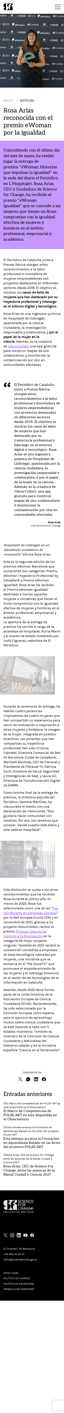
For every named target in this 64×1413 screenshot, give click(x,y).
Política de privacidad (18, 1283)
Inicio (8, 101)
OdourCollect (18, 346)
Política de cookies (16, 1278)
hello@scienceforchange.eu (20, 1259)
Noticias (27, 101)
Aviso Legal (11, 1273)
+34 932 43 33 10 (13, 1254)
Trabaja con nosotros (18, 1289)
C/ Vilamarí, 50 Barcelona (19, 1248)
